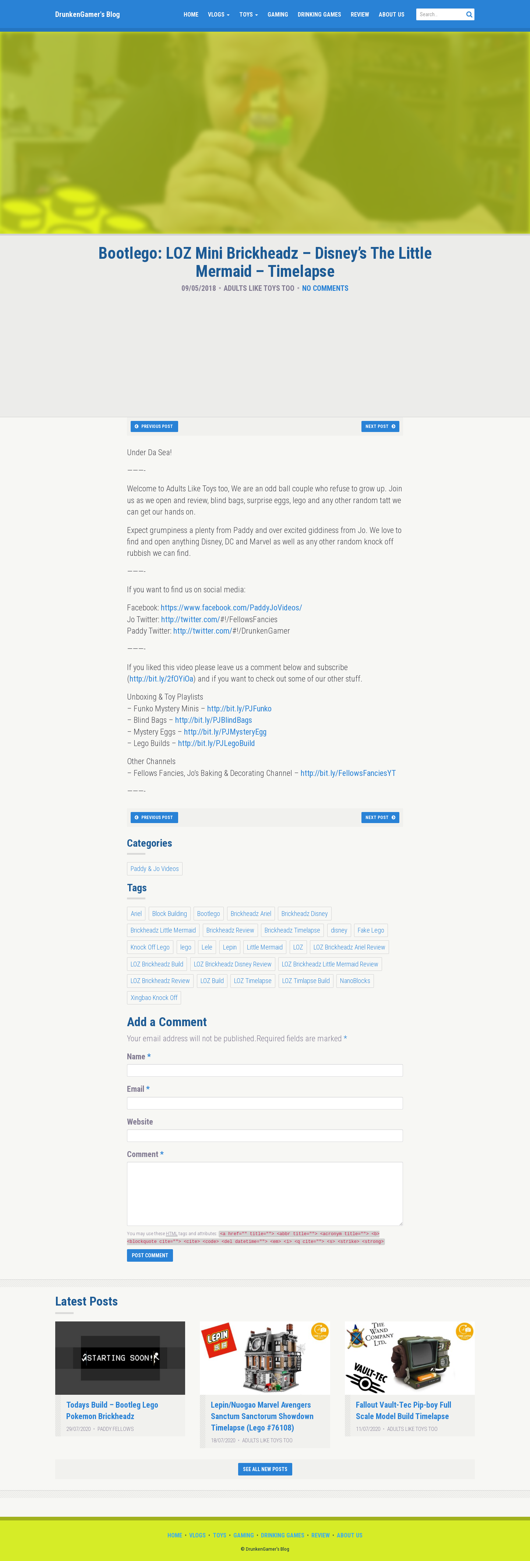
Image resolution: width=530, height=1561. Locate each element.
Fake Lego (371, 930)
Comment (145, 1154)
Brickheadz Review (230, 930)
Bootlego (208, 913)
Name (139, 1056)
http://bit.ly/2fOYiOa (161, 678)
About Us (391, 14)
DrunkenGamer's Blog (87, 14)
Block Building (169, 913)
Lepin (230, 947)
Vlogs (219, 14)
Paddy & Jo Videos (155, 868)
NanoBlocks (355, 981)
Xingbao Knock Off (154, 997)
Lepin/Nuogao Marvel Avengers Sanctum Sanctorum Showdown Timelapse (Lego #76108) (262, 1416)
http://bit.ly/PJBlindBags (213, 720)
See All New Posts (265, 1469)
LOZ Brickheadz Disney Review (233, 964)
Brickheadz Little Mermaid (163, 930)
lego (185, 947)
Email (138, 1089)
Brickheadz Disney (305, 913)
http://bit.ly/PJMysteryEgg (225, 731)
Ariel (136, 913)
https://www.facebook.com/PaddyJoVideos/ (231, 607)
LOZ (298, 947)
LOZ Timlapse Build (306, 981)
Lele (207, 947)
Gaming (278, 14)
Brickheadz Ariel (251, 913)
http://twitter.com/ (190, 619)
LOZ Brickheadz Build (157, 964)
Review (360, 14)
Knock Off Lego (150, 947)
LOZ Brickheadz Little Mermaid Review (330, 964)
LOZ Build (212, 981)
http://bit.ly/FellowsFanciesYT (348, 773)
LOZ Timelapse (253, 981)
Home (191, 14)
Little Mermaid (265, 947)
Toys (248, 14)
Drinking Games (319, 14)
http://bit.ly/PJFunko (239, 708)
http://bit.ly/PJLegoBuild (216, 743)
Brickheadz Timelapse (292, 930)
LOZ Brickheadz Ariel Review (349, 947)
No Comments (325, 288)
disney (339, 930)
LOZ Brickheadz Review (160, 981)
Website (140, 1121)
